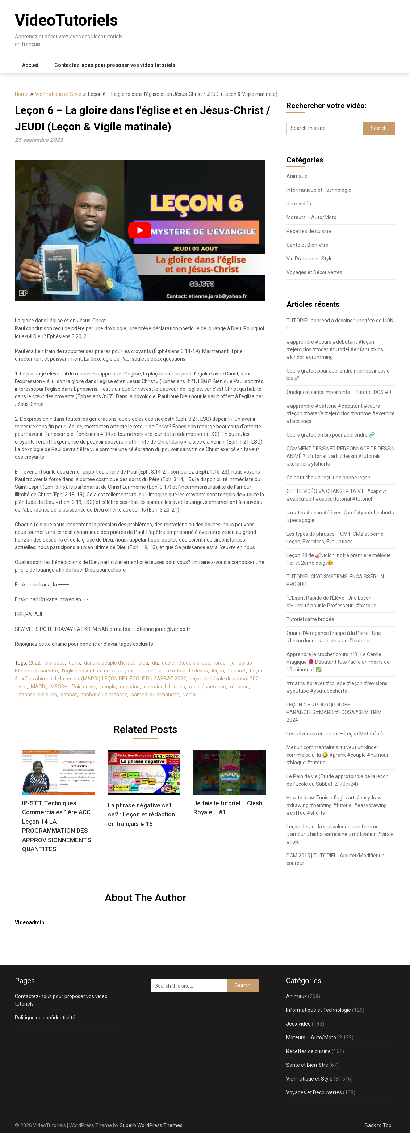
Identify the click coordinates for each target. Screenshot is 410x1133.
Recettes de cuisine (308, 231)
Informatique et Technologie (318, 190)
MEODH (59, 686)
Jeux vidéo (298, 204)
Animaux (296, 176)
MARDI (38, 686)
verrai (189, 694)
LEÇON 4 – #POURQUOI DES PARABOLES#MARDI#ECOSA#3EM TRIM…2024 (335, 712)
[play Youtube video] (140, 230)
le (160, 671)
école (168, 663)
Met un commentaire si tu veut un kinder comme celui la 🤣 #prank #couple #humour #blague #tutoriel (337, 754)
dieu (143, 663)
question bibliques (164, 686)
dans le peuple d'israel (109, 663)
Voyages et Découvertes (314, 272)
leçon (218, 671)
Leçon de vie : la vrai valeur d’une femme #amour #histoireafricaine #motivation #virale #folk (340, 834)
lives (22, 686)
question (130, 686)
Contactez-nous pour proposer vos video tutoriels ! (116, 65)
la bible (146, 671)
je (233, 663)
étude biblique (194, 663)
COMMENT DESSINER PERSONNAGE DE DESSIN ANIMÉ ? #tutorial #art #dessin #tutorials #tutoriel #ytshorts (340, 456)
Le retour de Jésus (187, 671)
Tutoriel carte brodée (310, 619)
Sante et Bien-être (307, 245)
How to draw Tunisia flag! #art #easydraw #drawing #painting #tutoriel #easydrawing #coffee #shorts (336, 805)
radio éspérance (207, 686)
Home (22, 94)
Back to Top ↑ (380, 1125)
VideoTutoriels (66, 20)
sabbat (69, 694)
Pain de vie (84, 686)
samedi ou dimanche (155, 694)
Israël (220, 663)
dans (74, 663)
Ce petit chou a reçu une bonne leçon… (330, 477)
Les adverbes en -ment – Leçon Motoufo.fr (335, 734)
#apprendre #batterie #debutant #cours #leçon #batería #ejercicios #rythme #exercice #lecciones (340, 413)
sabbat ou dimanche (104, 694)
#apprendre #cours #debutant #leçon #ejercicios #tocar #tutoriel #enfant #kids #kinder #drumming (334, 349)
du (155, 663)
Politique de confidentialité (45, 1017)
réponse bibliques (37, 694)
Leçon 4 (237, 671)
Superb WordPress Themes (151, 1125)
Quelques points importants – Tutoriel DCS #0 (338, 392)
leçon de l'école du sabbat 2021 (226, 679)
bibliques (55, 663)
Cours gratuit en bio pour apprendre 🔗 (330, 435)
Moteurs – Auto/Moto (311, 217)
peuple (108, 686)
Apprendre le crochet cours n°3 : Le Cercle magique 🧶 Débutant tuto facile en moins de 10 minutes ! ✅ (338, 662)
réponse (239, 686)
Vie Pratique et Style (58, 94)
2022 (35, 663)
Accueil (31, 65)
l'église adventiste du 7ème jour (98, 671)
